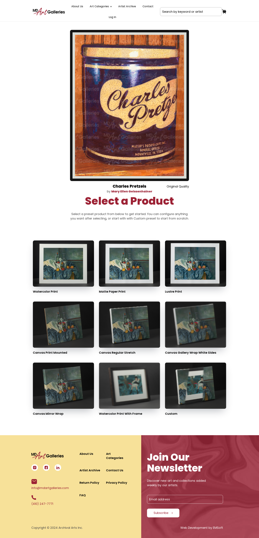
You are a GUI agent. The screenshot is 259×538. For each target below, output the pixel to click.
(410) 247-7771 (42, 500)
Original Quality (178, 186)
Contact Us (114, 470)
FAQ (82, 495)
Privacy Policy (116, 483)
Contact (148, 6)
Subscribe (161, 513)
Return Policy (89, 483)
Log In (112, 17)
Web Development (194, 528)
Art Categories (101, 6)
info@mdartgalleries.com (50, 484)
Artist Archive (127, 6)
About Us (77, 6)
